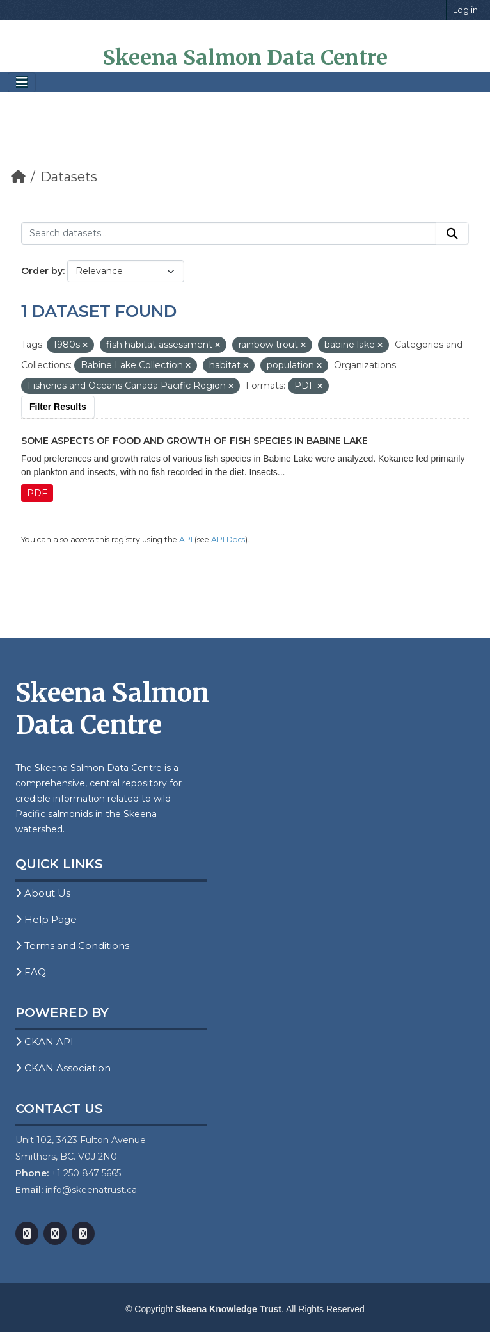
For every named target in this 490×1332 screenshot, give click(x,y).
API (186, 539)
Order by (42, 271)
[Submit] (452, 233)
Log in (465, 9)
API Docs (228, 539)
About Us (42, 893)
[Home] (18, 176)
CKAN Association (63, 1068)
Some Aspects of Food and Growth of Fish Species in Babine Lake (194, 440)
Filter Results (57, 407)
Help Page (46, 919)
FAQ (30, 972)
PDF (37, 493)
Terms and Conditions (72, 945)
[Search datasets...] (228, 233)
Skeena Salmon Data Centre (245, 57)
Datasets (68, 176)
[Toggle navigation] (22, 82)
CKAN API (44, 1042)
